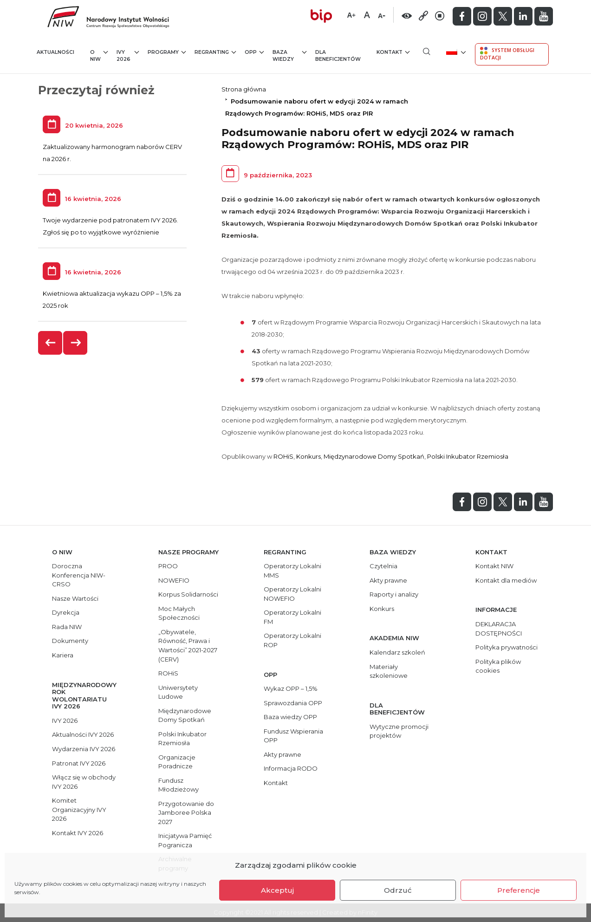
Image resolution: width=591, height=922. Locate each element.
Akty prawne (282, 754)
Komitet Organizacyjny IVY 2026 (79, 809)
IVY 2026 (128, 55)
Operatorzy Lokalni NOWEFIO (292, 593)
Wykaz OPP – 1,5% (291, 688)
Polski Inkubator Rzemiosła (467, 456)
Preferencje (518, 890)
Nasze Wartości (75, 598)
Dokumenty (70, 640)
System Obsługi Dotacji (507, 54)
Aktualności (55, 52)
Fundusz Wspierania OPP (293, 735)
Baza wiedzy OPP (290, 717)
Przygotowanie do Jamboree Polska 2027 (186, 812)
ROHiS (283, 456)
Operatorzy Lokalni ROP (292, 640)
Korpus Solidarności (188, 594)
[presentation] (50, 343)
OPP (254, 52)
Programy (167, 52)
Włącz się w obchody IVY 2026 (84, 781)
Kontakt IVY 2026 (77, 833)
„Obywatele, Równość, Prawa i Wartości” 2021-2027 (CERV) (187, 645)
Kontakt (393, 52)
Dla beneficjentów (338, 56)
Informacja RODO (291, 768)
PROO (168, 566)
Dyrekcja (65, 612)
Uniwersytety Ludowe (178, 692)
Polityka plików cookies (498, 666)
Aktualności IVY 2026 (83, 734)
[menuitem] (455, 51)
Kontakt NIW (494, 566)
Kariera (62, 655)
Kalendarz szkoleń (397, 652)
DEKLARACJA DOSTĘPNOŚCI (498, 628)
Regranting (215, 52)
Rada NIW (67, 626)
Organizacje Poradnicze (176, 761)
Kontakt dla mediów (506, 580)
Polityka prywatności (506, 647)
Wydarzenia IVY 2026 (83, 749)
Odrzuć (398, 890)
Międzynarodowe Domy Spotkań (374, 456)
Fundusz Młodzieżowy (178, 785)
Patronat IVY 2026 (78, 763)
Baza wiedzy (289, 55)
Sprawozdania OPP (293, 703)
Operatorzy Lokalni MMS (292, 570)
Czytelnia (383, 566)
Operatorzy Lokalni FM (292, 617)
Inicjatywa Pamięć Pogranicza (185, 840)
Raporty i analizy (394, 594)
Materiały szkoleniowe (389, 671)
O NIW (99, 55)
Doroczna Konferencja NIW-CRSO (78, 575)
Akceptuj (277, 890)
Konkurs (308, 456)
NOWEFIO (173, 580)
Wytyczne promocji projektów (399, 731)
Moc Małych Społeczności (179, 613)
